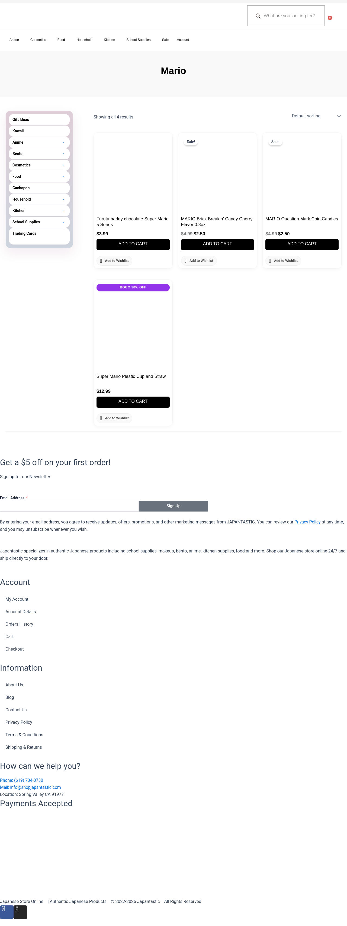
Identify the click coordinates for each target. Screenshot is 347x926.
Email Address (12, 498)
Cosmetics (38, 40)
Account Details (20, 611)
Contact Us (16, 709)
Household (84, 40)
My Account (16, 598)
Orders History (19, 623)
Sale (165, 40)
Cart (9, 636)
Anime (14, 40)
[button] (39, 142)
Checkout (14, 648)
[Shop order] (316, 116)
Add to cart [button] (133, 244)
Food (61, 40)
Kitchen (109, 40)
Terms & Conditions (24, 734)
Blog (9, 697)
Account (183, 40)
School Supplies (139, 40)
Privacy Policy (307, 521)
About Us (14, 684)
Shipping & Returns (23, 747)
